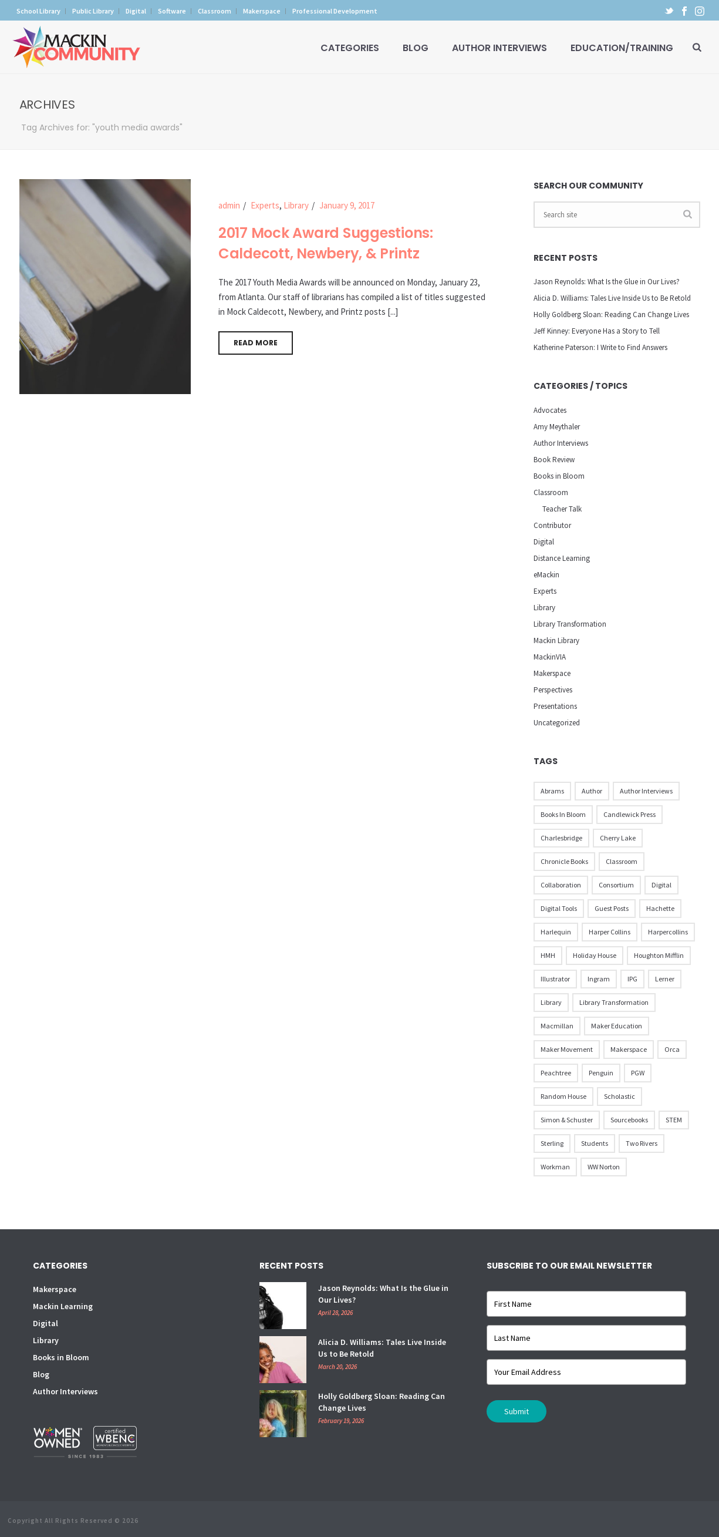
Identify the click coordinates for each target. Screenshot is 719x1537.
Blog (415, 48)
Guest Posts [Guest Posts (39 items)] (612, 908)
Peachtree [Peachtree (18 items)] (556, 1072)
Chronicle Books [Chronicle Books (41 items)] (564, 861)
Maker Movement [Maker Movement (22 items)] (567, 1049)
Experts (265, 205)
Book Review (554, 460)
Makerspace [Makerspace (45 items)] (628, 1049)
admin (229, 205)
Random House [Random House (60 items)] (563, 1096)
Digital (544, 542)
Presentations (555, 706)
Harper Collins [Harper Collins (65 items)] (609, 931)
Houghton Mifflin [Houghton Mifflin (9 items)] (659, 955)
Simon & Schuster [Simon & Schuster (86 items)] (567, 1119)
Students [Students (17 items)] (594, 1143)
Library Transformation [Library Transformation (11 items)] (614, 1002)
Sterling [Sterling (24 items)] (552, 1143)
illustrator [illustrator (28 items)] (555, 978)
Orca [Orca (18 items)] (672, 1049)
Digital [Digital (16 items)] (661, 884)
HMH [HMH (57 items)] (548, 955)
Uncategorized (557, 723)
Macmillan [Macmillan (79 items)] (557, 1025)
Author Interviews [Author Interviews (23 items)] (646, 790)
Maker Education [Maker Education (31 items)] (616, 1025)
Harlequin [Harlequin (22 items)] (556, 931)
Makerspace (552, 673)
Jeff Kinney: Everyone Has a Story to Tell (597, 331)
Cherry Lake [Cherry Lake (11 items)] (618, 837)
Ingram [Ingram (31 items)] (599, 978)
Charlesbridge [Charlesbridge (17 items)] (561, 837)
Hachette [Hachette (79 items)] (660, 908)
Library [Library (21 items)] (551, 1002)
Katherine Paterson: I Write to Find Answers (600, 347)
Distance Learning (562, 558)
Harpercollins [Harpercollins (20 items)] (668, 931)
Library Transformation (570, 624)
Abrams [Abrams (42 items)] (552, 790)
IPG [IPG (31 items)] (632, 978)
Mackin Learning (63, 1306)
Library (296, 205)
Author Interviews (499, 48)
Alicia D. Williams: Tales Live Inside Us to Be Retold (612, 298)
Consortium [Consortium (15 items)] (616, 884)
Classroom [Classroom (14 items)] (621, 861)
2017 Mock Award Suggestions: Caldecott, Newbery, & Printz (325, 243)
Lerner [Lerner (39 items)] (664, 978)
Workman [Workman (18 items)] (555, 1166)
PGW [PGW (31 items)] (637, 1072)
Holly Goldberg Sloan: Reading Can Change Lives (611, 314)
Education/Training (622, 48)
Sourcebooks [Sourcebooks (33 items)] (629, 1119)
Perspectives (553, 690)
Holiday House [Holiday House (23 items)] (594, 955)
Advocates (550, 410)
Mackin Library (556, 640)
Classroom (551, 492)
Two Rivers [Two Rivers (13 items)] (641, 1143)
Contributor (552, 525)
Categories (349, 48)
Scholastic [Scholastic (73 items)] (619, 1096)
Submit (516, 1411)
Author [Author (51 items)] (592, 790)
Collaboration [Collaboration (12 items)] (561, 884)
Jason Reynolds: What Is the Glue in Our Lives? (607, 282)
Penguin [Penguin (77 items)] (601, 1072)
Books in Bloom (559, 476)
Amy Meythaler (557, 427)
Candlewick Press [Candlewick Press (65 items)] (629, 814)
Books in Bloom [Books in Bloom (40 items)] (563, 814)
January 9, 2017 (346, 205)
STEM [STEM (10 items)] (674, 1119)
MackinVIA (550, 657)
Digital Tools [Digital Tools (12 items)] (559, 908)
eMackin (546, 575)
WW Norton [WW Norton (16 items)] (604, 1166)
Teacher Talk (562, 509)
